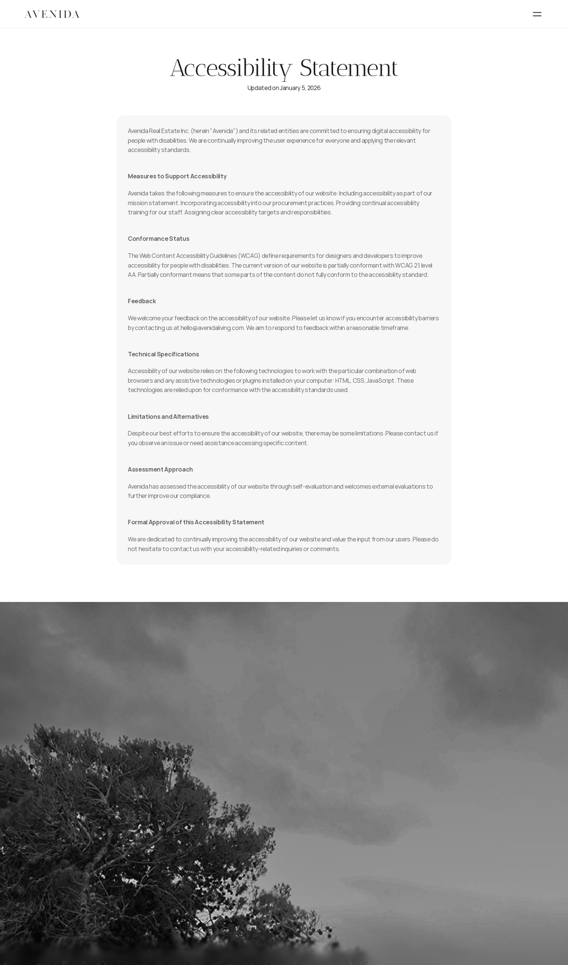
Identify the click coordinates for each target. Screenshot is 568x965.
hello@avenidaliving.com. (213, 327)
